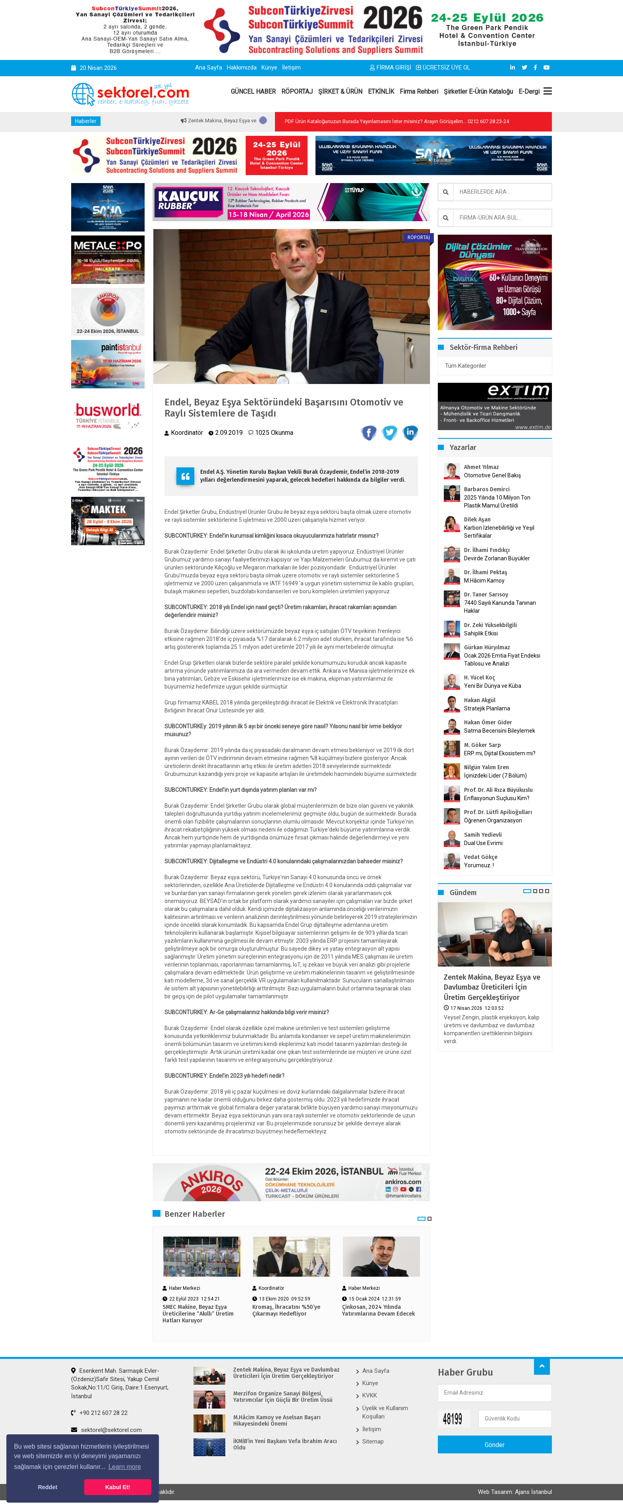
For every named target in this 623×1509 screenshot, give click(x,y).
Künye (269, 67)
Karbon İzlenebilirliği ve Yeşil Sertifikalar (499, 532)
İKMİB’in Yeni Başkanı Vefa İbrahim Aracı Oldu (285, 1444)
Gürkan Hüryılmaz (487, 647)
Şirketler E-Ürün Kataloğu (478, 91)
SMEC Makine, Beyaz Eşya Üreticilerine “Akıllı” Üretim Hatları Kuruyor (198, 1314)
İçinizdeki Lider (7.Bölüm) (495, 775)
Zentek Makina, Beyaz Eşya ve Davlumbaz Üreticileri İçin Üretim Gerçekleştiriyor (492, 987)
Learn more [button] (124, 1466)
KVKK (369, 1395)
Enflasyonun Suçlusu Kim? (497, 798)
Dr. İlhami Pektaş (485, 572)
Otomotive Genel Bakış (492, 475)
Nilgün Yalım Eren (486, 767)
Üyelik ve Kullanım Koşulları (385, 1412)
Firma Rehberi (419, 91)
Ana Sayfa (208, 67)
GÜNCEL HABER (253, 91)
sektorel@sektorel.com (106, 1430)
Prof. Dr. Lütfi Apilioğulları (498, 812)
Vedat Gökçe (480, 857)
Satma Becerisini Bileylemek (499, 730)
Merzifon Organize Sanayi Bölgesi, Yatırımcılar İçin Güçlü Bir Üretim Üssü (283, 1397)
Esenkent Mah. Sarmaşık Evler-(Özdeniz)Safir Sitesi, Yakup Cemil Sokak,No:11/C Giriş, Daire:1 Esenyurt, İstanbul (119, 1383)
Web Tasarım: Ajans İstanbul (515, 1491)
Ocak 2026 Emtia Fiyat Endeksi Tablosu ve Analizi (502, 659)
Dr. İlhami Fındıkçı (487, 550)
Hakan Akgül (479, 700)
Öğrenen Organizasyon (493, 820)
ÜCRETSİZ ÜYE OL (443, 67)
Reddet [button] (47, 1487)
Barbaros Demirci (487, 489)
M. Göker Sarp (482, 745)
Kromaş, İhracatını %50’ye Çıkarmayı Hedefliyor (286, 1310)
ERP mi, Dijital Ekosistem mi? (500, 753)
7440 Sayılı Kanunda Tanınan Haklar (500, 607)
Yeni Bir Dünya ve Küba (492, 686)
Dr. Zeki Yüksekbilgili (490, 625)
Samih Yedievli (483, 835)
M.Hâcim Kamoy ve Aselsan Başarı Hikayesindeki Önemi (277, 1421)
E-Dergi (529, 91)
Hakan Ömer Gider (488, 722)
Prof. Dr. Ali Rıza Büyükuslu (498, 790)
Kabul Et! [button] (117, 1487)
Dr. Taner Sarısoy (486, 594)
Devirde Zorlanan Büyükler (497, 558)
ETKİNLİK (381, 91)
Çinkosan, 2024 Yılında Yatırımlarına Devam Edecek (378, 1310)
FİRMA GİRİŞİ (390, 67)
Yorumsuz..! (479, 865)
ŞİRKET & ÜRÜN (340, 91)
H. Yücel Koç (479, 677)
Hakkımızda (242, 67)
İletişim (291, 67)
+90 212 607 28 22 (99, 1412)
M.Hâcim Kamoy (484, 580)
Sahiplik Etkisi (481, 633)
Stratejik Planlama (487, 708)
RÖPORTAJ (297, 91)
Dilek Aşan (477, 519)
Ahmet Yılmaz (481, 467)
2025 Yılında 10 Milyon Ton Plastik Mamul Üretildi (497, 501)
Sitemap (373, 1441)
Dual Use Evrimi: (484, 843)
